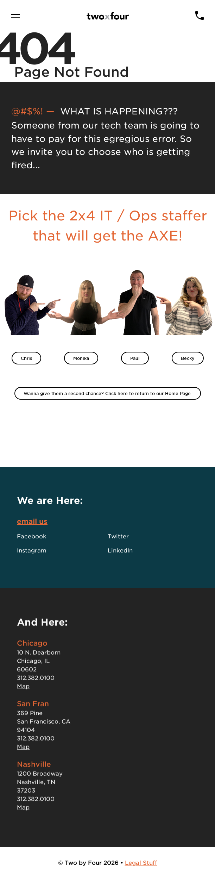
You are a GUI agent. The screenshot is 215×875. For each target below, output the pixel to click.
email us (32, 523)
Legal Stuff (141, 862)
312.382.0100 (36, 684)
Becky (188, 358)
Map (23, 693)
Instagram (31, 551)
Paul (135, 358)
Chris (26, 358)
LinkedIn (120, 551)
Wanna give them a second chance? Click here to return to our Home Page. (108, 393)
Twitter (118, 537)
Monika (81, 358)
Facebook (31, 537)
